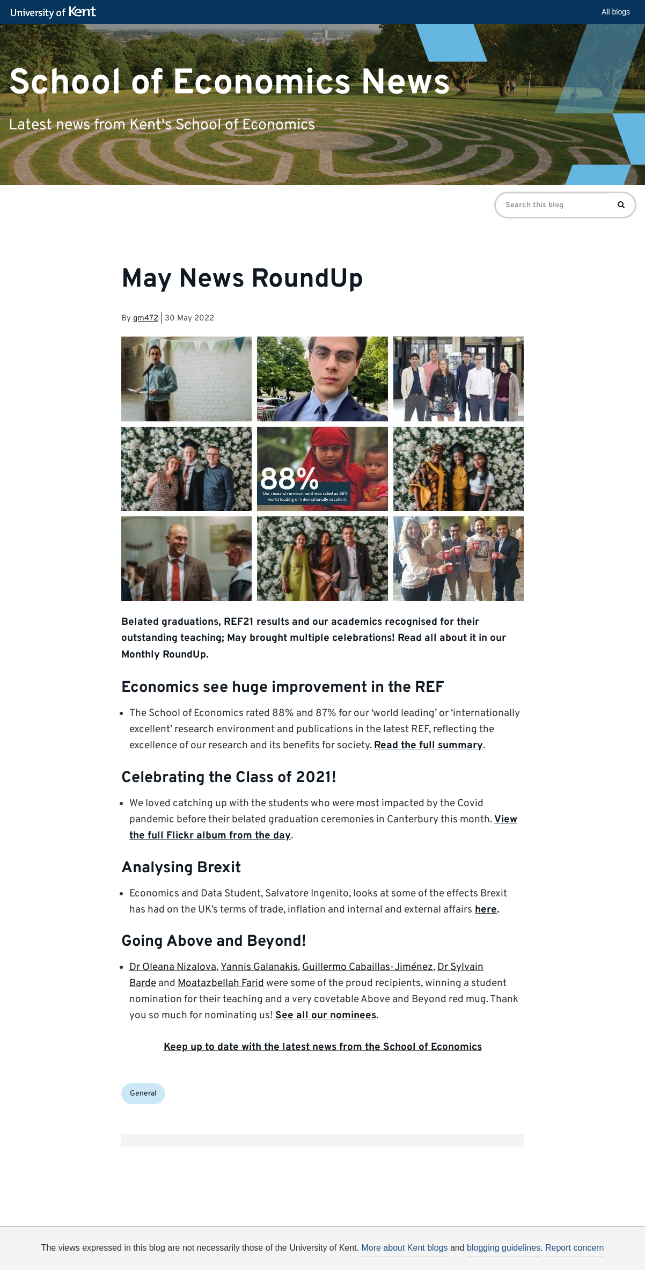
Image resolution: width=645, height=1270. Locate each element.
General (143, 1093)
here (486, 909)
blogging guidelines (503, 1247)
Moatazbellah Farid (221, 983)
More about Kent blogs (404, 1247)
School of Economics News (230, 83)
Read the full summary (428, 745)
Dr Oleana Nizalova (172, 967)
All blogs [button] (616, 12)
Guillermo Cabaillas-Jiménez (367, 967)
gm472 (145, 318)
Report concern (574, 1247)
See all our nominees (324, 1015)
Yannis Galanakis (259, 967)
